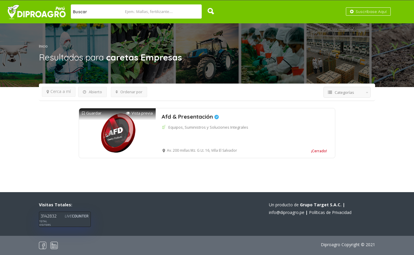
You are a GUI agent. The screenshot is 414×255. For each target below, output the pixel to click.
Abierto (92, 91)
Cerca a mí (59, 91)
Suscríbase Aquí (368, 11)
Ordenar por (129, 91)
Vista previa (139, 113)
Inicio (43, 46)
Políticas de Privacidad (330, 212)
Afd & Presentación (190, 116)
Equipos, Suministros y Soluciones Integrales (208, 127)
